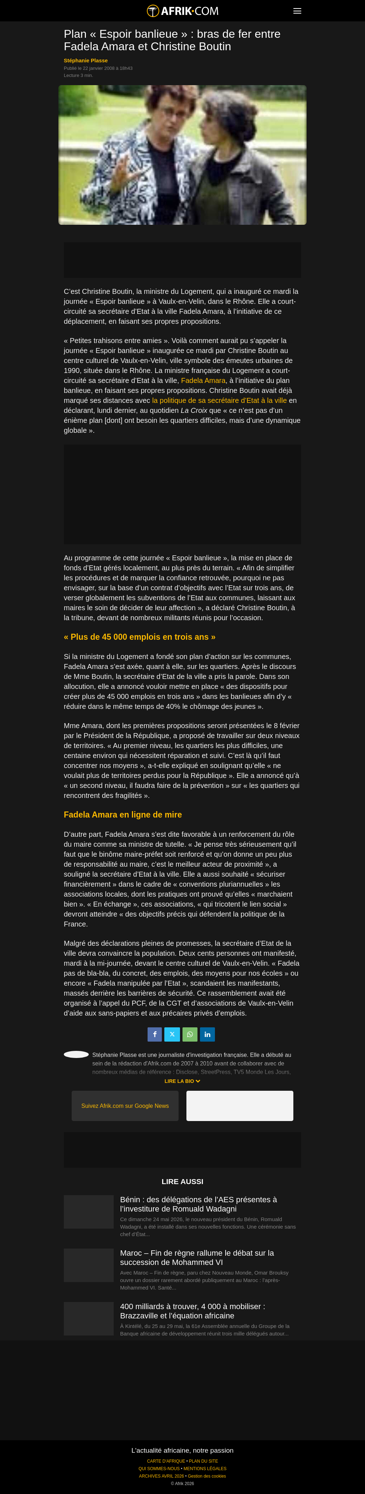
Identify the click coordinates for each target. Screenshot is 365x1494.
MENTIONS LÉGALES (205, 1468)
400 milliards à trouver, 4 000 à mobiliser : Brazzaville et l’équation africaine (192, 1311)
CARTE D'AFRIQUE (166, 1461)
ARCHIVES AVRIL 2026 (161, 1476)
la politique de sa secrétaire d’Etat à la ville (219, 400)
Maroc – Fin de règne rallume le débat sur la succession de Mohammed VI (197, 1258)
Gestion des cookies (207, 1476)
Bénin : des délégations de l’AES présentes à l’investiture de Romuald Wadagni (198, 1204)
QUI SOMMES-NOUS (159, 1468)
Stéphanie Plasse (86, 60)
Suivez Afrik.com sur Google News (125, 1106)
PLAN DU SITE (203, 1461)
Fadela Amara (203, 380)
